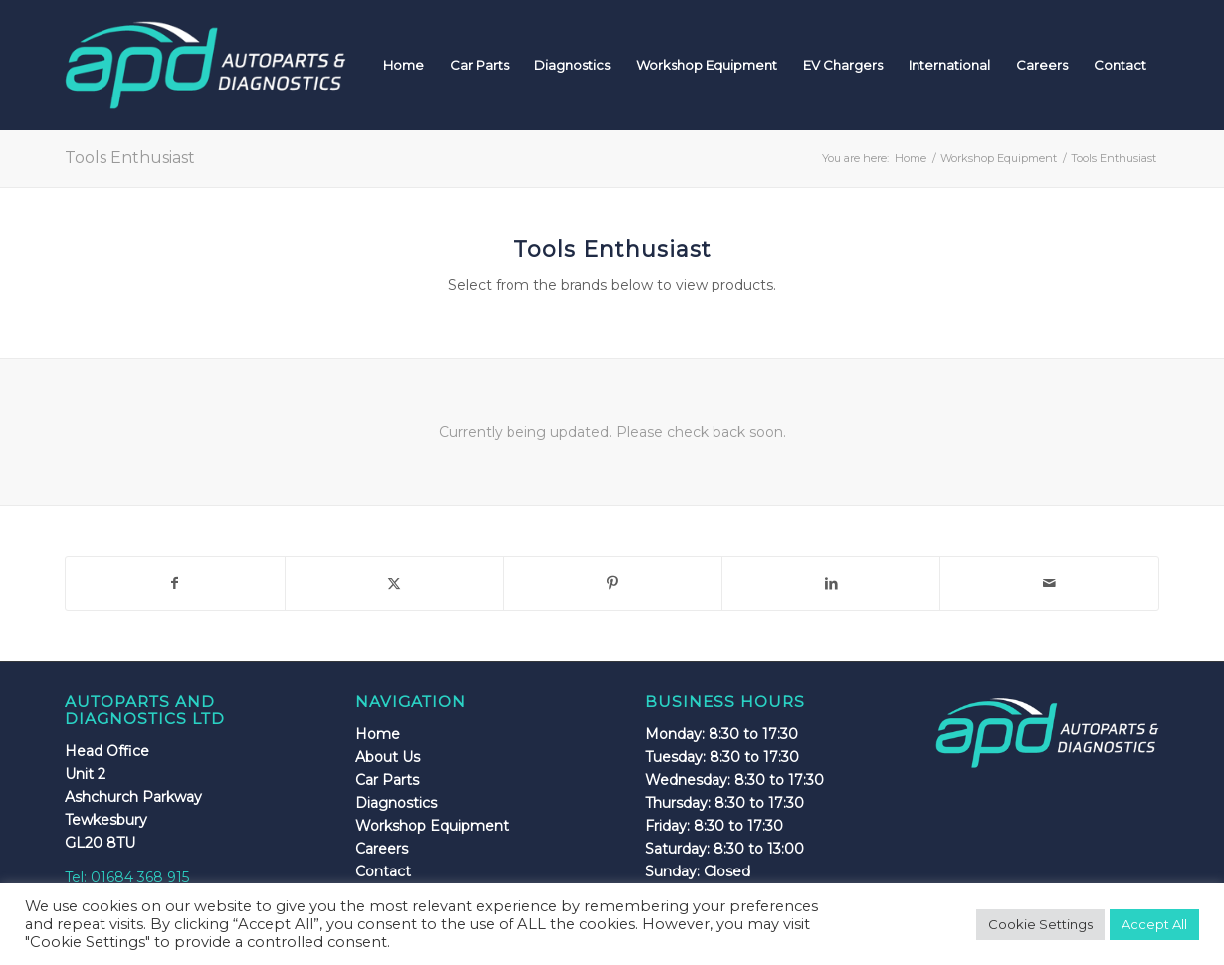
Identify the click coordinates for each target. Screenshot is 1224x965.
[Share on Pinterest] (612, 583)
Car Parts (387, 780)
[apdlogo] (205, 64)
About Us (387, 757)
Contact (383, 871)
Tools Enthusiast (130, 157)
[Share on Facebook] (175, 583)
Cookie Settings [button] (1040, 924)
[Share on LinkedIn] (831, 583)
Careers (381, 849)
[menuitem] (403, 64)
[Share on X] (395, 583)
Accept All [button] (1154, 924)
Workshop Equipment (432, 826)
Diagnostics (396, 803)
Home (377, 734)
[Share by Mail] (1049, 583)
